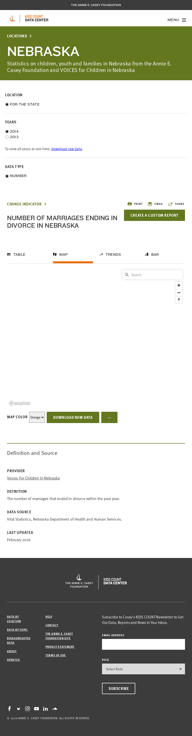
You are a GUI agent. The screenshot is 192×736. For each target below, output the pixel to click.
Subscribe (118, 688)
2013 (14, 137)
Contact (52, 625)
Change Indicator (24, 204)
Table (19, 254)
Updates (13, 660)
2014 (14, 131)
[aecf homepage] (12, 18)
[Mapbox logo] (19, 403)
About (12, 651)
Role (105, 660)
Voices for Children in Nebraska (33, 478)
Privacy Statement (60, 646)
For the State (25, 104)
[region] (96, 338)
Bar (155, 254)
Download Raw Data (72, 417)
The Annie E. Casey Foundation (96, 5)
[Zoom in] (178, 285)
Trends (113, 254)
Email (155, 203)
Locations (17, 36)
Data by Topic (17, 629)
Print (134, 203)
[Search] (152, 274)
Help (49, 616)
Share (176, 203)
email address (113, 635)
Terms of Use (56, 655)
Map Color (17, 417)
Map (63, 254)
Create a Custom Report (154, 215)
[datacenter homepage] (37, 18)
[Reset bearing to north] (178, 299)
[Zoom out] (178, 292)
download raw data (66, 148)
